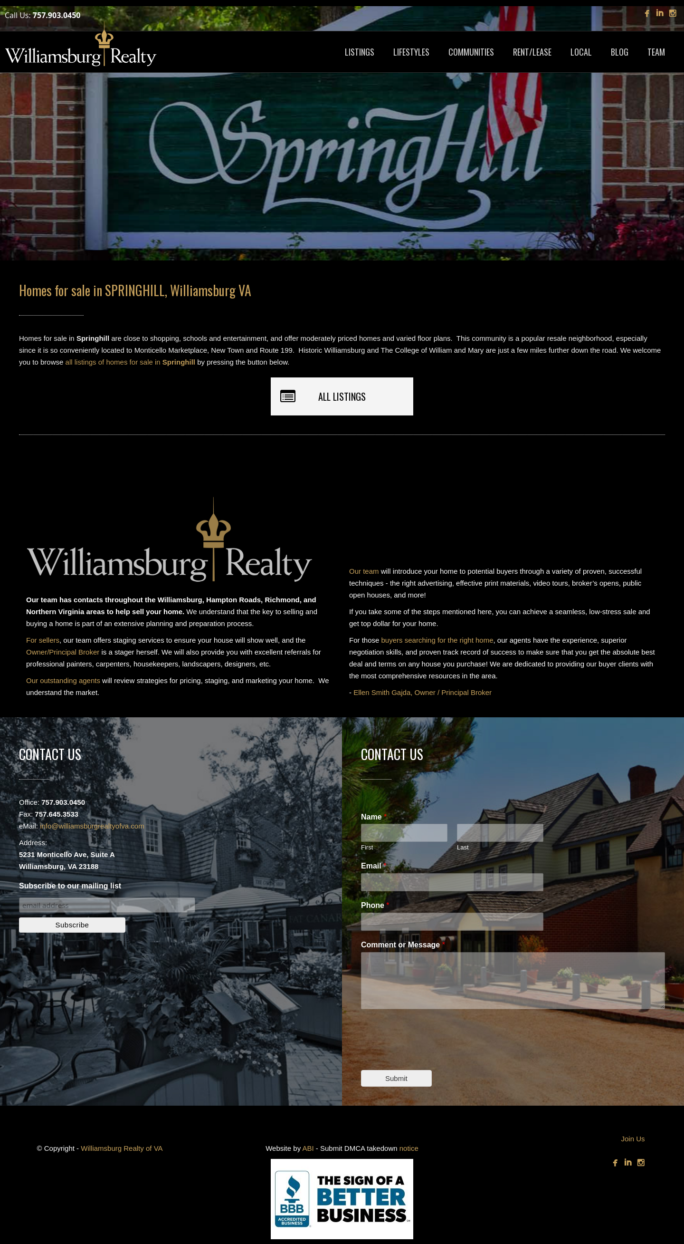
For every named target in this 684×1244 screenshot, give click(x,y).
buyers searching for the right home (437, 640)
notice (408, 1148)
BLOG (619, 52)
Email (373, 866)
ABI (308, 1148)
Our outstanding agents (63, 680)
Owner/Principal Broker (62, 652)
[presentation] (433, 1054)
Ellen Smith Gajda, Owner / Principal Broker (422, 692)
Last (463, 847)
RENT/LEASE (532, 52)
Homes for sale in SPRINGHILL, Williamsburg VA (135, 290)
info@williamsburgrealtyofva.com (92, 826)
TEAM (656, 52)
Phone (375, 905)
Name (374, 817)
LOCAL (581, 52)
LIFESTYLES (411, 52)
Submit (396, 1078)
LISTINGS (359, 52)
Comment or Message (403, 945)
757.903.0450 (57, 15)
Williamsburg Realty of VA (121, 1148)
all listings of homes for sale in (130, 362)
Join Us (633, 1139)
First (367, 847)
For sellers (42, 640)
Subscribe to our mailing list (70, 886)
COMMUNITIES (471, 52)
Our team (364, 571)
